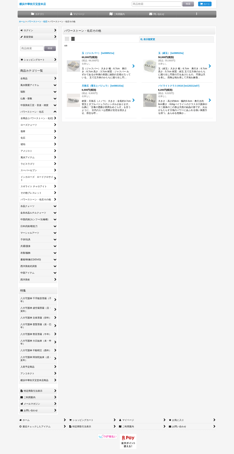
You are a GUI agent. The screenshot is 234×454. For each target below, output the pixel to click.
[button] (196, 14)
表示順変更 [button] (147, 39)
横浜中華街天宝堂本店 (32, 3)
